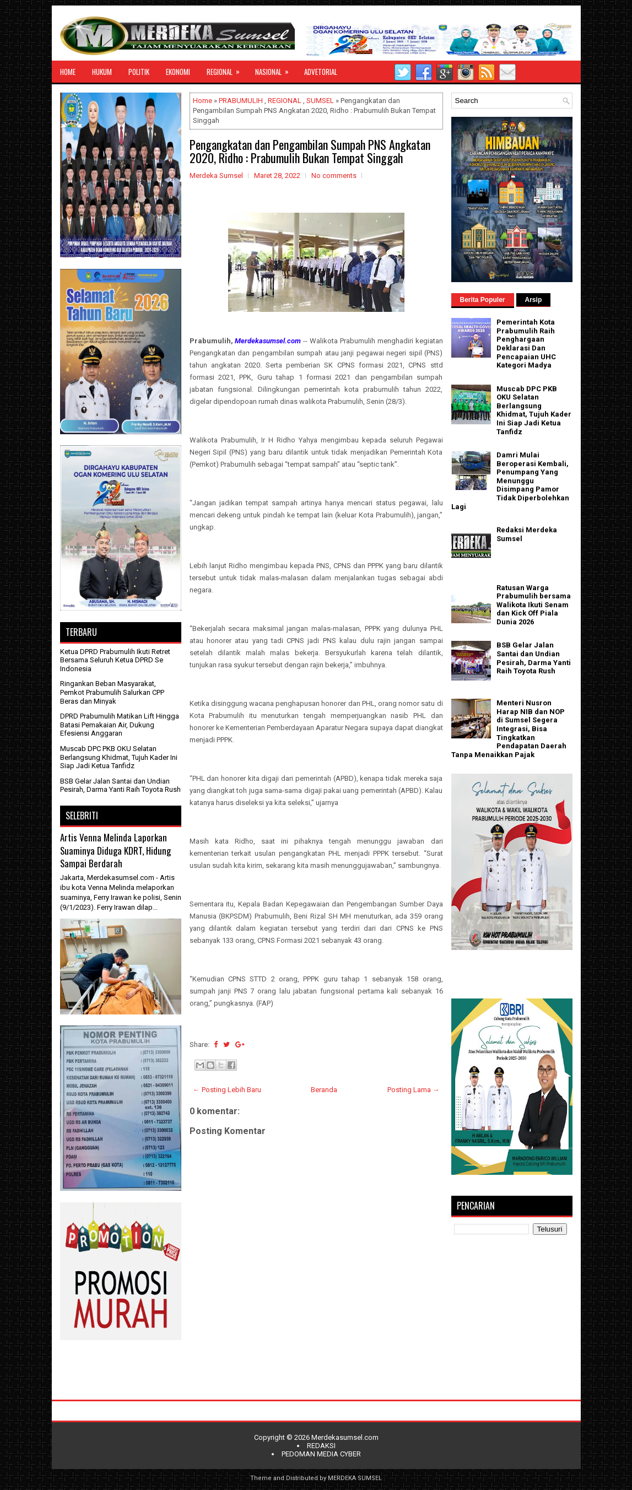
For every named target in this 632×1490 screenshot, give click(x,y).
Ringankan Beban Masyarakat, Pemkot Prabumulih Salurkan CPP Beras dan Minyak (112, 692)
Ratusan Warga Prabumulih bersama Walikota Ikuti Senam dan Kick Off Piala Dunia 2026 (533, 605)
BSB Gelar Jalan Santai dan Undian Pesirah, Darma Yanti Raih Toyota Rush (120, 785)
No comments (333, 175)
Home (202, 100)
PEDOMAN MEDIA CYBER (321, 1454)
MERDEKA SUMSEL (355, 1478)
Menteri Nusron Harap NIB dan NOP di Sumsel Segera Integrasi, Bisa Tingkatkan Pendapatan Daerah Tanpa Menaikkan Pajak (508, 729)
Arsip (533, 300)
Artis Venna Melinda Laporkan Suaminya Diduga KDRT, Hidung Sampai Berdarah (115, 850)
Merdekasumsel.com (345, 1437)
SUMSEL (320, 100)
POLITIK (138, 71)
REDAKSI (321, 1446)
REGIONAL (227, 69)
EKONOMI (178, 71)
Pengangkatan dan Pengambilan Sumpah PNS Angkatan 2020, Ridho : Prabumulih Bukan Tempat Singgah (310, 151)
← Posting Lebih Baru (227, 1090)
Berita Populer (482, 300)
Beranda (324, 1090)
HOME (67, 71)
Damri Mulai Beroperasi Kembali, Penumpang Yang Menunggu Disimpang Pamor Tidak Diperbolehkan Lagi (510, 481)
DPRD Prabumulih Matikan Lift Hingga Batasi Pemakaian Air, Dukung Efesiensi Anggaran (119, 724)
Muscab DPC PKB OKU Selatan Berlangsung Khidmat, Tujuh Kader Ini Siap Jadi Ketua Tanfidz (118, 757)
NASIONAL (275, 69)
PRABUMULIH (241, 100)
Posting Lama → (413, 1090)
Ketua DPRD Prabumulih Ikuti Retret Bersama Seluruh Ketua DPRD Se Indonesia (115, 660)
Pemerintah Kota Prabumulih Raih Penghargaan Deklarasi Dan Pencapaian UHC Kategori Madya (526, 343)
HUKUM (102, 71)
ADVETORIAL (320, 71)
